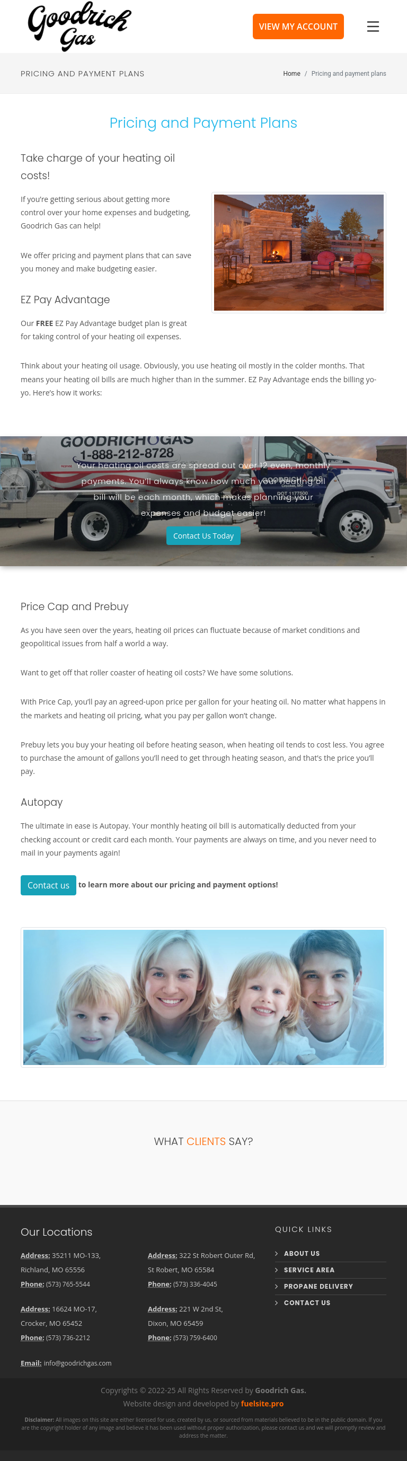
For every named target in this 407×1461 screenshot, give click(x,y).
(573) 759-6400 (195, 1337)
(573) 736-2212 (68, 1337)
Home (291, 73)
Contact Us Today (203, 536)
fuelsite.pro (262, 1403)
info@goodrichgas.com (78, 1363)
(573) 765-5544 (68, 1284)
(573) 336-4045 (195, 1284)
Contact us (48, 885)
